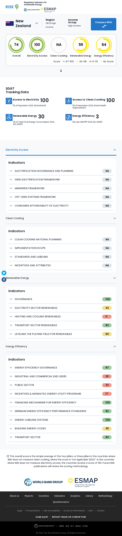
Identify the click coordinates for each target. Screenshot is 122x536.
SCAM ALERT (42, 516)
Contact (101, 509)
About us (14, 494)
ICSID (85, 525)
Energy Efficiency (16, 345)
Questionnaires (61, 501)
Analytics (75, 494)
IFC (73, 525)
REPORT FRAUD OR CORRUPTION (69, 516)
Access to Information (74, 509)
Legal (19, 509)
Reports (29, 494)
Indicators (59, 494)
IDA (68, 525)
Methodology (105, 494)
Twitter (4, 273)
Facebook (4, 279)
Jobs (91, 509)
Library (89, 494)
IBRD (62, 525)
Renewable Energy (17, 277)
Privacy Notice (33, 509)
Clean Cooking (15, 217)
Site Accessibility (52, 509)
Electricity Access (17, 148)
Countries (43, 494)
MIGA (78, 525)
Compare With (103, 23)
